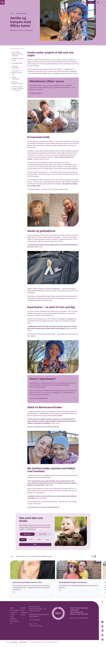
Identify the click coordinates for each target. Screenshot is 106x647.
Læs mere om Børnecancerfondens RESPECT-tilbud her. (43, 426)
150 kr (23, 539)
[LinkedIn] (102, 639)
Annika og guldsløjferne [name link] (15, 67)
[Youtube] (102, 622)
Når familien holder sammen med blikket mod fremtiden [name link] (17, 88)
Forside (7, 642)
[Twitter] (102, 635)
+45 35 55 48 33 (33, 616)
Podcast (23, 615)
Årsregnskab (24, 612)
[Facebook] (102, 626)
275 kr (31, 539)
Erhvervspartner (14, 610)
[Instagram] (102, 631)
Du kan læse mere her (36, 93)
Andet (47, 539)
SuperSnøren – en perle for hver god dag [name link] (17, 72)
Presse (23, 610)
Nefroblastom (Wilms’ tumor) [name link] (18, 59)
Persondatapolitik (13, 642)
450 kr (39, 539)
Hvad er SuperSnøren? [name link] (16, 78)
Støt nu (91, 2)
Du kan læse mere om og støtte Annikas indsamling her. (43, 507)
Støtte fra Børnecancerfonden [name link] (17, 82)
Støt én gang (27, 534)
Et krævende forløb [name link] (17, 63)
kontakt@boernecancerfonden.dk (39, 614)
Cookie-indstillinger (23, 642)
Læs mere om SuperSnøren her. (39, 398)
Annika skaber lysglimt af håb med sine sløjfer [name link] (17, 53)
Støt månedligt (43, 534)
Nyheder (23, 608)
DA (102, 2)
